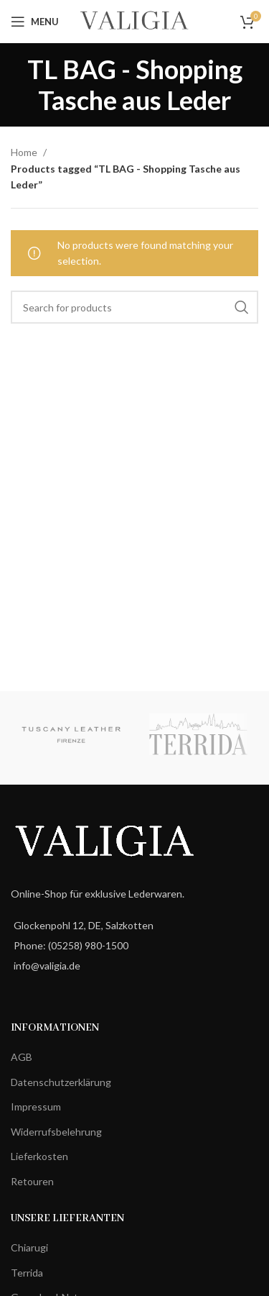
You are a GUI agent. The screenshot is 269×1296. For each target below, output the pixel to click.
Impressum (36, 1106)
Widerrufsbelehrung (56, 1132)
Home (25, 152)
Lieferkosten (39, 1156)
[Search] (134, 307)
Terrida (27, 1273)
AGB (21, 1057)
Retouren (32, 1181)
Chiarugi (29, 1247)
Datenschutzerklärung (61, 1082)
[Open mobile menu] (35, 21)
